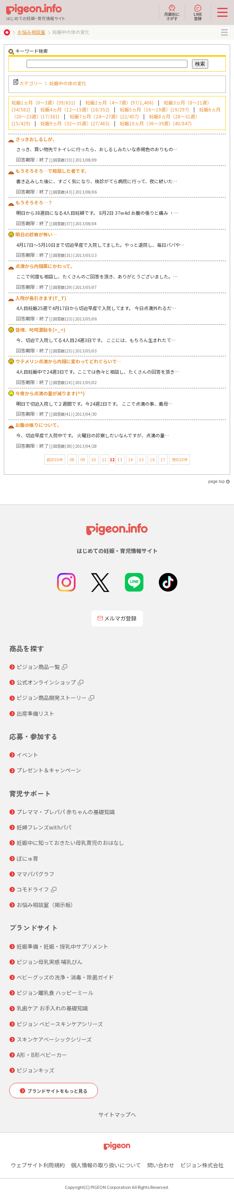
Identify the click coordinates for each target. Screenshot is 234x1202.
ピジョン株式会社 (202, 1165)
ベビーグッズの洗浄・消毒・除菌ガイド (65, 977)
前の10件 (55, 459)
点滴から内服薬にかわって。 (45, 266)
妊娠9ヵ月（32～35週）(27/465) (74, 123)
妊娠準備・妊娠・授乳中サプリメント (62, 946)
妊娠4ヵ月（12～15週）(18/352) (74, 109)
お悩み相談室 (31, 32)
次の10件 (180, 459)
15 (141, 459)
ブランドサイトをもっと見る (57, 1090)
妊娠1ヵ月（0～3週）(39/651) (43, 102)
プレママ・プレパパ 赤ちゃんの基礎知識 (66, 812)
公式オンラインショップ (46, 682)
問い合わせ (160, 1165)
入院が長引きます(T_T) (40, 298)
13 (120, 459)
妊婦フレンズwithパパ (44, 827)
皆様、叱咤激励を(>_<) (40, 329)
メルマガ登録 (117, 618)
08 (72, 459)
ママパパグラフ (35, 874)
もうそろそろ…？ (33, 202)
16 (152, 459)
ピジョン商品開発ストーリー (52, 697)
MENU (224, 32)
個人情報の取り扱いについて (106, 1165)
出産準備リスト (35, 713)
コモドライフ (33, 889)
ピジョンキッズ (35, 1070)
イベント (27, 755)
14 (130, 459)
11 (104, 459)
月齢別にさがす (172, 12)
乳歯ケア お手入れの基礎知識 (52, 1008)
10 (93, 459)
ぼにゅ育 (27, 858)
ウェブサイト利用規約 (38, 1165)
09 (83, 459)
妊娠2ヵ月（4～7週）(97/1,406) (119, 102)
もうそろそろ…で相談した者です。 (52, 170)
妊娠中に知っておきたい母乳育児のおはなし (70, 842)
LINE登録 (198, 12)
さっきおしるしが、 (36, 139)
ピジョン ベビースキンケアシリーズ (60, 1024)
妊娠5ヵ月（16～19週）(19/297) (154, 109)
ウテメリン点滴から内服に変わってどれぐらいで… (68, 361)
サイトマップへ (117, 1114)
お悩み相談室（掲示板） (46, 905)
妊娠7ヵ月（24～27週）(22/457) (104, 116)
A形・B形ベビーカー (42, 1055)
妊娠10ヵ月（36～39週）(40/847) (156, 123)
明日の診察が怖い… (36, 234)
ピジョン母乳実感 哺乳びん (49, 962)
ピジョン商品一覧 (38, 667)
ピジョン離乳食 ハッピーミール (55, 992)
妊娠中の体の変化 (67, 83)
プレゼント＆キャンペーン (49, 770)
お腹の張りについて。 (38, 424)
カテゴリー (30, 83)
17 (163, 459)
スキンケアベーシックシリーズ (54, 1039)
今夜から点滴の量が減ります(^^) (50, 393)
